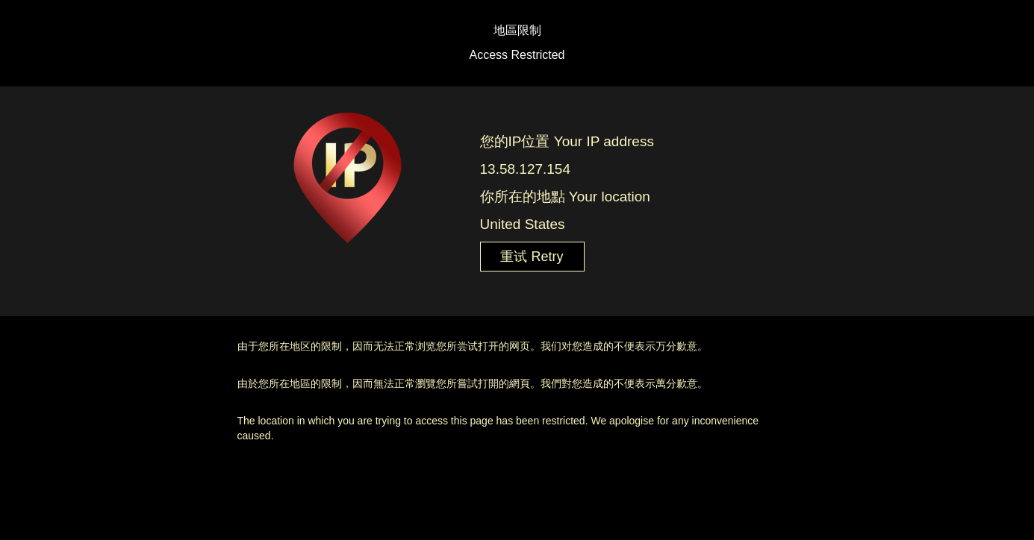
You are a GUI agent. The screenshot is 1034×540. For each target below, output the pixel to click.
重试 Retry (531, 256)
